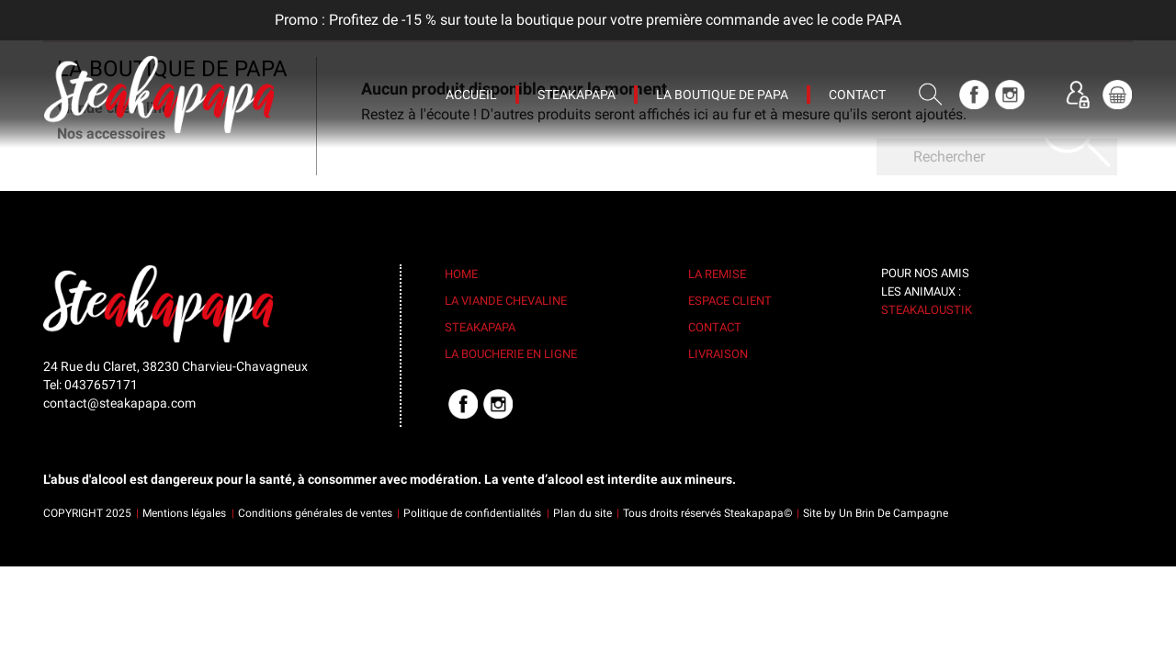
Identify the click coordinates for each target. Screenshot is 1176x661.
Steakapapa (480, 327)
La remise (717, 274)
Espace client (730, 301)
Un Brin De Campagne (893, 513)
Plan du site (582, 513)
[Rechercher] (996, 157)
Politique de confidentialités (472, 513)
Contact (714, 327)
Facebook (974, 94)
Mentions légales (184, 513)
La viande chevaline (506, 301)
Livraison (718, 354)
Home (461, 274)
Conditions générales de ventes (315, 513)
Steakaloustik (926, 310)
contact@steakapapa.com (119, 403)
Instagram (1009, 94)
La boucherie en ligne (511, 354)
